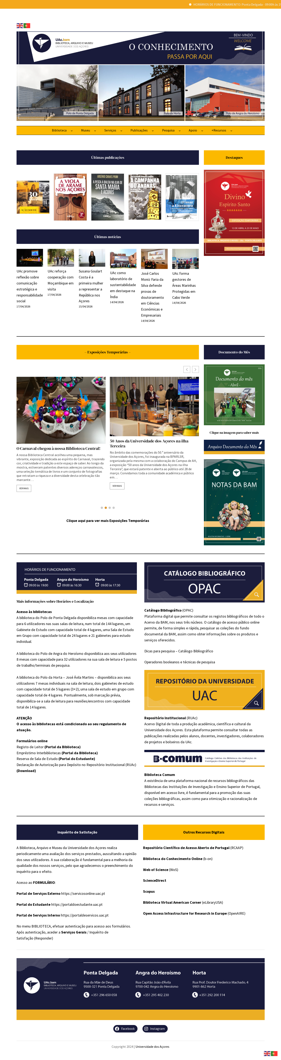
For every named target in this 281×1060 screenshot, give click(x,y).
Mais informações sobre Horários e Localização (55, 601)
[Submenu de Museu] (95, 130)
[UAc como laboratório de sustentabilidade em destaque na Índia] (123, 259)
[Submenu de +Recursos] (231, 130)
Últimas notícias (107, 236)
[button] (195, 369)
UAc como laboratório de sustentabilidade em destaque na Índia (123, 284)
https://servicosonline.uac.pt (83, 893)
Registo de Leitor (30, 746)
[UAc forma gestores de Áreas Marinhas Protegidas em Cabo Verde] (185, 260)
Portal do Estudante (77, 758)
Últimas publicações (107, 157)
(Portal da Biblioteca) (80, 752)
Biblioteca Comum (159, 774)
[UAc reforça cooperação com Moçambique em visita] (61, 258)
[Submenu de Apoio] (202, 130)
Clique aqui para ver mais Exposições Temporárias (107, 520)
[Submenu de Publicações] (153, 130)
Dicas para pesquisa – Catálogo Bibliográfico (178, 651)
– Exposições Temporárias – (108, 352)
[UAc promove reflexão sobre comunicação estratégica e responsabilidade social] (30, 258)
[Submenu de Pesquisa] (180, 130)
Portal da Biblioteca (62, 746)
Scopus (149, 891)
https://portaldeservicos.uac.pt (85, 915)
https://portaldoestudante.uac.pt (77, 904)
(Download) (26, 770)
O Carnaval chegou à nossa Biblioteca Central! (152, 448)
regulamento (110, 724)
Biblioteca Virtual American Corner (172, 902)
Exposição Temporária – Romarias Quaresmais (59, 448)
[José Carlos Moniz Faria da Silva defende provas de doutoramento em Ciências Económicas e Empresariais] (154, 260)
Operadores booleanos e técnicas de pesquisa (179, 662)
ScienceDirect (154, 880)
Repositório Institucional (165, 718)
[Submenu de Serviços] (121, 130)
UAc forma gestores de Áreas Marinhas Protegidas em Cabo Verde (184, 285)
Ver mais (24, 488)
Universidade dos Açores (152, 1046)
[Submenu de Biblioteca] (72, 130)
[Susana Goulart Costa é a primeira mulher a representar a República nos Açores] (92, 258)
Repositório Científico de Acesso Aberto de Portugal (186, 847)
